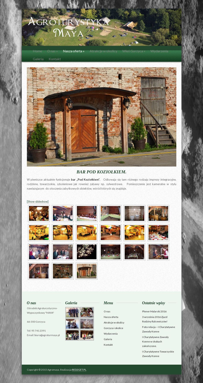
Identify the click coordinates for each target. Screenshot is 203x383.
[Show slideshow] (37, 201)
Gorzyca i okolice (113, 328)
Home (37, 51)
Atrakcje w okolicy (103, 51)
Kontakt (55, 59)
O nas (52, 51)
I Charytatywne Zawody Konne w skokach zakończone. (155, 341)
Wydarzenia (159, 51)
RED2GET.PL (79, 369)
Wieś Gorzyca (133, 51)
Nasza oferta (74, 51)
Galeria (38, 59)
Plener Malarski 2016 (154, 311)
